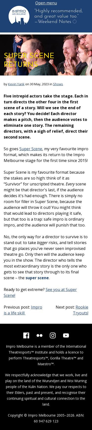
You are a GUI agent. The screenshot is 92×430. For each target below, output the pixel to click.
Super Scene (30, 148)
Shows (58, 84)
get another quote (75, 22)
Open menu (46, 3)
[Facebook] (26, 335)
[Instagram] (53, 335)
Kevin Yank (16, 84)
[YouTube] (66, 335)
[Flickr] (39, 335)
